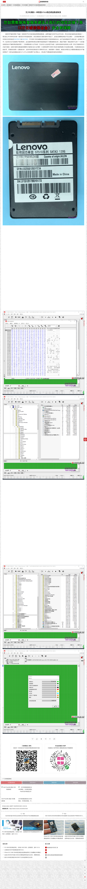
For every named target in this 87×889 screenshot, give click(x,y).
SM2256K (25, 39)
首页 (4, 5)
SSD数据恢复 (16, 5)
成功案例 (9, 5)
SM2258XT (17, 39)
